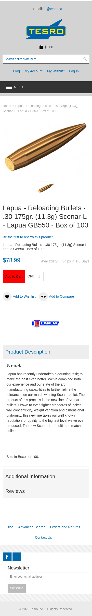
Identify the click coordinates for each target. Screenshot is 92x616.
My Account (33, 71)
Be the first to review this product (28, 237)
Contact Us (43, 537)
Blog (16, 71)
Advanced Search (31, 527)
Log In (74, 71)
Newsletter (18, 568)
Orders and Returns (65, 527)
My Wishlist (56, 71)
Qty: (30, 276)
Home (7, 106)
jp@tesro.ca (53, 9)
